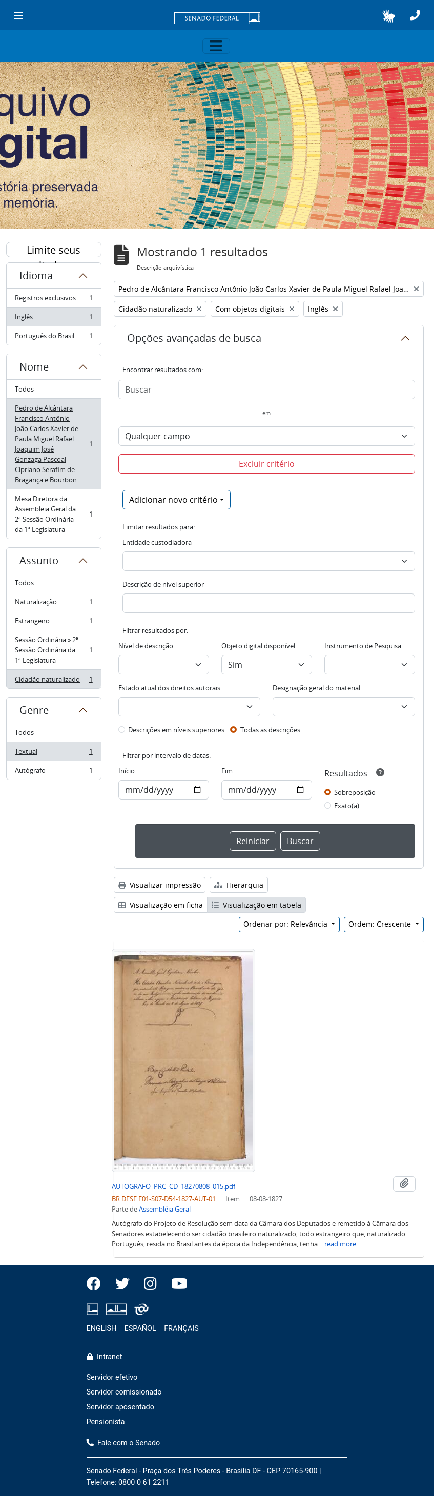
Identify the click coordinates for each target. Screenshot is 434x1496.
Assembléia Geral (165, 1209)
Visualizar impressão (159, 885)
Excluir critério (267, 463)
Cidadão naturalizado (53, 681)
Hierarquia (238, 885)
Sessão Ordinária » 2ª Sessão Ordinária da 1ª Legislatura (53, 650)
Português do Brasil (53, 338)
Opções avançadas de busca (194, 338)
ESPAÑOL (140, 1328)
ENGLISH (102, 1328)
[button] (388, 16)
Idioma (36, 275)
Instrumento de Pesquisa (362, 645)
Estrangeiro (53, 623)
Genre (34, 710)
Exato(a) (346, 805)
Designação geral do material (316, 687)
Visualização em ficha (160, 905)
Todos (24, 389)
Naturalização (53, 604)
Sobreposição (355, 792)
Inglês (53, 319)
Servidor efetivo (112, 1377)
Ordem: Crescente (380, 924)
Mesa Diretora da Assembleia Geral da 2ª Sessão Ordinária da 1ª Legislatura (53, 514)
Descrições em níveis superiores (176, 729)
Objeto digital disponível (258, 645)
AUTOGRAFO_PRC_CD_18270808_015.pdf (173, 1186)
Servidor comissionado (124, 1392)
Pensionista (106, 1422)
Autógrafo (53, 772)
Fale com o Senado (123, 1443)
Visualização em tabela (256, 905)
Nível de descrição (145, 645)
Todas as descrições (270, 729)
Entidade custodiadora (157, 542)
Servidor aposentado (120, 1407)
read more (340, 1243)
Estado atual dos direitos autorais (169, 687)
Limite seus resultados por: (54, 250)
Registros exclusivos (53, 300)
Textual (53, 753)
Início (126, 770)
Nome (34, 367)
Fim (227, 770)
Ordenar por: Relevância (286, 924)
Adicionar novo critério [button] (173, 499)
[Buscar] (266, 389)
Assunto (38, 560)
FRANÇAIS (181, 1328)
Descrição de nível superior (163, 584)
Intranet (104, 1356)
